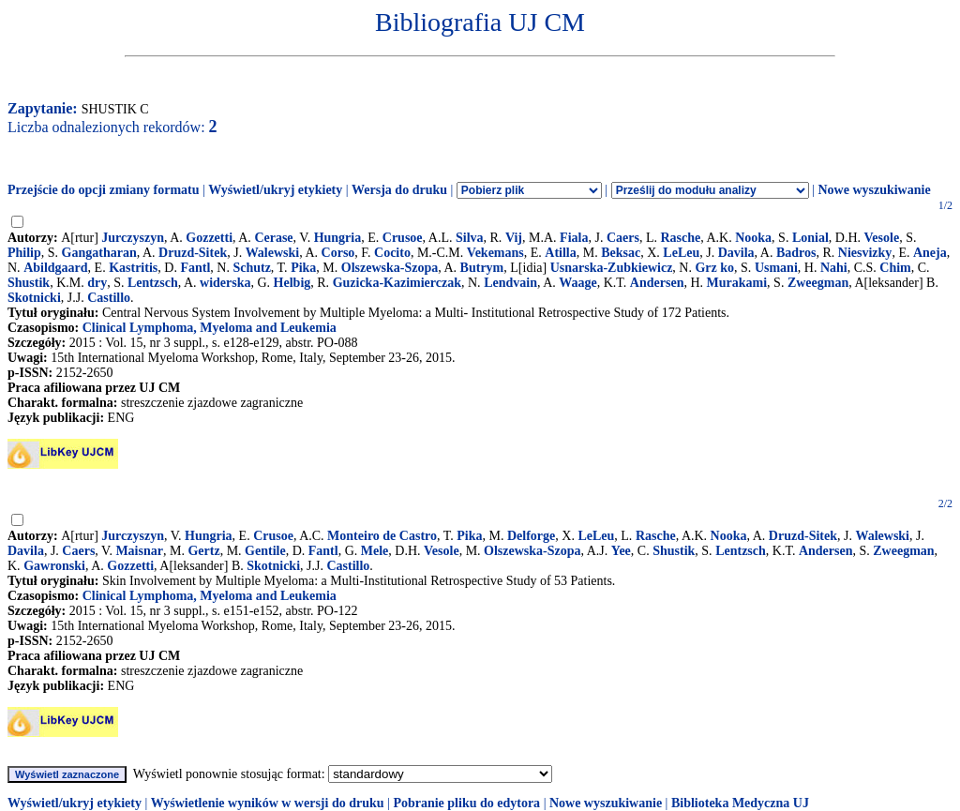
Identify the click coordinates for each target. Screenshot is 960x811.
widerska (225, 283)
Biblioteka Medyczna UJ (740, 803)
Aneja (930, 253)
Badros (796, 253)
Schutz (251, 268)
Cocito (392, 253)
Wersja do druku (399, 190)
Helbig (292, 283)
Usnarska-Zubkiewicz (611, 268)
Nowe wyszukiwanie (874, 190)
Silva (470, 238)
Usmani (776, 268)
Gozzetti (209, 238)
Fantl (195, 268)
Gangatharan (99, 253)
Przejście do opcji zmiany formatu (104, 190)
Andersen (657, 283)
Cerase (273, 238)
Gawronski (54, 566)
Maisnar (139, 551)
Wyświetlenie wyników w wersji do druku (267, 803)
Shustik (29, 283)
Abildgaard (55, 268)
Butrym (482, 268)
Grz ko (714, 268)
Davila (736, 253)
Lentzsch (153, 283)
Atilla (560, 253)
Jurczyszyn (132, 238)
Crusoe (402, 238)
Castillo (108, 298)
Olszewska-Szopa (389, 268)
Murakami (737, 283)
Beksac (620, 253)
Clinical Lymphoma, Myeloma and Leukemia (209, 328)
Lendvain (510, 283)
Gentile (265, 551)
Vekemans (495, 253)
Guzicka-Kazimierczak (397, 283)
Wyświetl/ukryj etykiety (275, 190)
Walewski (273, 253)
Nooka (753, 238)
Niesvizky (865, 253)
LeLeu (681, 253)
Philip (24, 253)
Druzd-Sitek (192, 253)
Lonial (810, 238)
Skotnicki (34, 298)
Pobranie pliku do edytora (466, 803)
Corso (338, 253)
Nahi (834, 268)
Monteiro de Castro (382, 536)
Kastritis (133, 268)
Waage (577, 283)
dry (97, 283)
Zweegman (818, 283)
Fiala (574, 238)
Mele (375, 551)
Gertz (203, 551)
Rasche (680, 238)
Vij (513, 238)
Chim (894, 268)
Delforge (531, 536)
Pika (303, 268)
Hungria (338, 238)
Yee (621, 551)
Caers (623, 238)
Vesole (882, 238)
